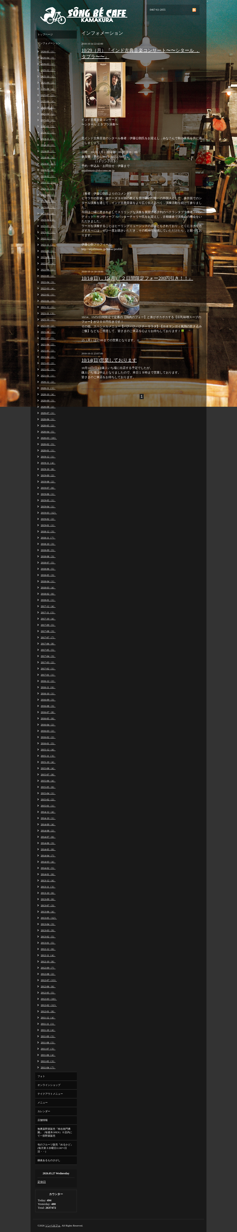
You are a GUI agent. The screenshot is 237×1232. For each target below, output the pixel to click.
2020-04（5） (48, 431)
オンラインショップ (48, 1085)
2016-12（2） (48, 681)
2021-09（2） (48, 325)
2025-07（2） (48, 95)
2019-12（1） (48, 456)
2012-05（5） (48, 992)
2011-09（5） (48, 1036)
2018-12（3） (48, 531)
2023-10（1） (48, 194)
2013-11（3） (48, 886)
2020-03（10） (49, 438)
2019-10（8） (48, 469)
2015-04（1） (48, 793)
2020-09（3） (48, 400)
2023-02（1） (48, 232)
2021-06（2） (48, 344)
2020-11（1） (48, 388)
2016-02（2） (48, 737)
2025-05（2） (48, 107)
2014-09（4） (48, 824)
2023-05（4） (48, 213)
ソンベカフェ (52, 1225)
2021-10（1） (48, 319)
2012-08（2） (48, 974)
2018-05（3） (48, 575)
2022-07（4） (48, 263)
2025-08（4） (48, 88)
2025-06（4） (48, 101)
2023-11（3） (48, 188)
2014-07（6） (48, 836)
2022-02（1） (48, 294)
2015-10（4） (48, 762)
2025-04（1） (48, 113)
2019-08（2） (48, 481)
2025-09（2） (48, 82)
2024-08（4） (48, 157)
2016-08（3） (48, 706)
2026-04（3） (48, 57)
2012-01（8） (48, 1011)
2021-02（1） (48, 369)
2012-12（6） (48, 949)
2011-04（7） (48, 1067)
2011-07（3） (48, 1048)
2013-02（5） (48, 936)
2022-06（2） (48, 269)
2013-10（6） (48, 893)
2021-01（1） (48, 375)
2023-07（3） (48, 201)
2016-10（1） (48, 693)
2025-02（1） (48, 120)
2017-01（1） (48, 674)
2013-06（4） (48, 911)
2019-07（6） (48, 487)
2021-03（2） (48, 363)
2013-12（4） (48, 880)
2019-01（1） (48, 525)
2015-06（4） (48, 780)
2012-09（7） (48, 967)
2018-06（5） (48, 568)
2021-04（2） (48, 356)
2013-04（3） (48, 924)
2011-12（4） (48, 1017)
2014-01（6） (48, 874)
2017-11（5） (48, 612)
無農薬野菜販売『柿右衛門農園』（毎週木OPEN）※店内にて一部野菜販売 (54, 1132)
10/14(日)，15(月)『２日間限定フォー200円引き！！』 (137, 278)
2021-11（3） (48, 313)
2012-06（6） (48, 986)
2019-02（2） (48, 519)
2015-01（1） (48, 805)
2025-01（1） (48, 126)
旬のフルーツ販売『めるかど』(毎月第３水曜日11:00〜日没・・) (55, 1148)
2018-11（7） (48, 537)
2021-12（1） (48, 307)
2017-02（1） (48, 668)
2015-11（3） (48, 755)
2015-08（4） (48, 768)
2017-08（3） (48, 631)
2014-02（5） (48, 868)
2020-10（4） (48, 394)
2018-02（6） (48, 593)
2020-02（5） (48, 444)
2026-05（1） (48, 51)
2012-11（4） (48, 955)
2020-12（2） (48, 381)
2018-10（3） (48, 543)
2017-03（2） (48, 662)
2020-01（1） (48, 450)
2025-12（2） (48, 70)
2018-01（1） (48, 600)
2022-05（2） (48, 275)
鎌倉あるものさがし (48, 1160)
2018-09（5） (48, 550)
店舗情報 (42, 1120)
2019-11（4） (48, 462)
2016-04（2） (48, 724)
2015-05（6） (48, 787)
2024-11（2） (48, 138)
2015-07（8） (48, 774)
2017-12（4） (48, 606)
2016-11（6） (48, 687)
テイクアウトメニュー (50, 1093)
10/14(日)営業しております (109, 360)
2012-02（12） (49, 1005)
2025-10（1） (48, 76)
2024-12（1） (48, 132)
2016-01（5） (48, 743)
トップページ (45, 34)
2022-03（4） (48, 288)
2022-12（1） (48, 238)
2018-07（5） (48, 562)
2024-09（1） (48, 151)
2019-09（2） (48, 475)
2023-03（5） (48, 226)
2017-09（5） (48, 625)
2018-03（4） (48, 587)
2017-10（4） (48, 618)
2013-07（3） (48, 905)
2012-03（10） (49, 998)
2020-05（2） (48, 425)
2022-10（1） (48, 251)
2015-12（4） (48, 749)
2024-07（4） (48, 163)
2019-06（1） (48, 494)
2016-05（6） (48, 718)
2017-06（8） (48, 643)
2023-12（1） (48, 182)
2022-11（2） (48, 244)
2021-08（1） (48, 332)
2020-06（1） (48, 419)
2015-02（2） (48, 799)
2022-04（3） (48, 282)
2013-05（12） (49, 917)
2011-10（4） (48, 1030)
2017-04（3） (48, 656)
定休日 (41, 1182)
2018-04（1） (48, 581)
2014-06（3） (48, 843)
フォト (41, 1076)
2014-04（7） (48, 855)
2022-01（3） (48, 300)
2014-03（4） (48, 861)
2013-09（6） (48, 899)
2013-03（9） (48, 930)
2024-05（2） (48, 170)
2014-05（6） (48, 849)
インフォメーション (48, 43)
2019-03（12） (49, 512)
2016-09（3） (48, 699)
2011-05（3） (48, 1061)
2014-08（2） (48, 830)
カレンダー (43, 1111)
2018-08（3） (48, 556)
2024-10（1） (48, 145)
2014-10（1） (48, 818)
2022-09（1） (48, 257)
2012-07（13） (49, 980)
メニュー (42, 1102)
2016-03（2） (48, 730)
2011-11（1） (48, 1023)
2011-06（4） (48, 1055)
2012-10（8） (48, 961)
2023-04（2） (48, 219)
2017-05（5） (48, 649)
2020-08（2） (48, 406)
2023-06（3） (48, 207)
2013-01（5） (48, 942)
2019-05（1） (48, 500)
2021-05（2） (48, 350)
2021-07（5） (48, 338)
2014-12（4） (48, 811)
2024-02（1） (48, 176)
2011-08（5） (48, 1042)
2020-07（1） (48, 413)
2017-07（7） (48, 637)
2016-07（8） (48, 712)
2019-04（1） (48, 506)
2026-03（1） (48, 64)
